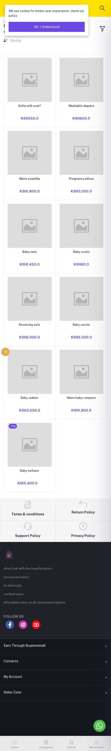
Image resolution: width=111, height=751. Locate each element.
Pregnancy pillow (81, 178)
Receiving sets (29, 324)
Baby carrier (81, 324)
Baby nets (29, 252)
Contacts (11, 661)
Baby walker (30, 398)
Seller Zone (12, 692)
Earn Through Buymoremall (25, 645)
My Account (13, 677)
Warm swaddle (29, 178)
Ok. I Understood (47, 27)
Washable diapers (81, 106)
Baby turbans (29, 470)
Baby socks (81, 252)
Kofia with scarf (29, 106)
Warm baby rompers (81, 398)
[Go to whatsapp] (99, 726)
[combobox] (31, 41)
